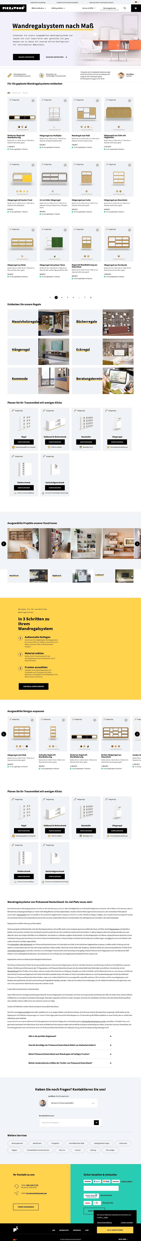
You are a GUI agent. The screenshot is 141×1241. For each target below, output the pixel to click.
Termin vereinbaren (26, 1207)
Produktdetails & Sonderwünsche (38, 1150)
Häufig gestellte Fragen (101, 1143)
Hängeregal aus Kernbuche (115, 265)
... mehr (105, 1217)
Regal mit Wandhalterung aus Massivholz (84, 266)
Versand (77, 1150)
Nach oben (122, 1239)
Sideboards (16, 93)
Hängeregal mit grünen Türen (52, 265)
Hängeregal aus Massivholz (115, 200)
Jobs (87, 1230)
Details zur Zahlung (126, 1181)
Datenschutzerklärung (104, 1222)
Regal (110, 938)
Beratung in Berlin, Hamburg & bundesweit (101, 2)
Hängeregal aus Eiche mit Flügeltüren (115, 136)
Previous (3, 543)
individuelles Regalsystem (16, 951)
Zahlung (93, 1150)
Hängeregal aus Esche (81, 200)
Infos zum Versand (107, 1203)
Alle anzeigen (110, 1150)
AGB (53, 1230)
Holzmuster (123, 1143)
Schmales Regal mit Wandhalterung (47, 756)
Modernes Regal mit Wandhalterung (16, 136)
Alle (8, 93)
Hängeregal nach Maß (16, 755)
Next (137, 543)
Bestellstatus (37, 1143)
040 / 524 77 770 (32, 1185)
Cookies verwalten (127, 1222)
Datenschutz (64, 1230)
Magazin (14, 1150)
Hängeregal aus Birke (16, 265)
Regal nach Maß (24, 1012)
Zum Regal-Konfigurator (33, 686)
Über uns (62, 1150)
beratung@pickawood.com (36, 1193)
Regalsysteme (114, 929)
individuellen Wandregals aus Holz (93, 1021)
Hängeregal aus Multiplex (51, 135)
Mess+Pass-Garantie (106, 1195)
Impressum (77, 1230)
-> (96, 1122)
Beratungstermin (17, 1143)
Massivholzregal (13, 971)
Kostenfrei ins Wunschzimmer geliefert (67, 2)
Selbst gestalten (26, 57)
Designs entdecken (55, 57)
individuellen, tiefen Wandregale (21, 944)
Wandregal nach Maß (81, 135)
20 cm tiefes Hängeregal (50, 200)
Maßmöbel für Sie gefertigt (38, 2)
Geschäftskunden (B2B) (76, 1143)
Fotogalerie (55, 1143)
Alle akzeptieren (115, 1230)
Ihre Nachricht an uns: (46, 1116)
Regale (25, 93)
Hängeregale (21, 915)
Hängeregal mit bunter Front (19, 200)
